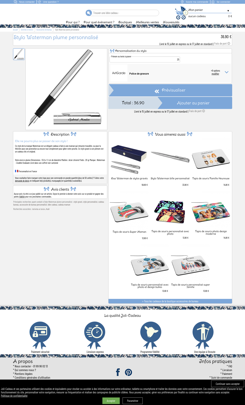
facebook (118, 378)
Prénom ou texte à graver (121, 61)
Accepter (111, 400)
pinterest (128, 378)
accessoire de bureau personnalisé (33, 209)
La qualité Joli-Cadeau (122, 321)
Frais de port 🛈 (222, 49)
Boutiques (125, 27)
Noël (47, 214)
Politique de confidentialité (14, 395)
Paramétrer (132, 400)
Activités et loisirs (38, 214)
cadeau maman (64, 209)
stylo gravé (78, 207)
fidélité (22, 201)
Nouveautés (171, 27)
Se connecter (223, 2)
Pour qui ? (73, 27)
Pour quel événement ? (99, 27)
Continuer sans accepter (228, 384)
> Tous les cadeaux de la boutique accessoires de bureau (170, 306)
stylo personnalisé (90, 207)
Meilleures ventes (147, 27)
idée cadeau (52, 209)
